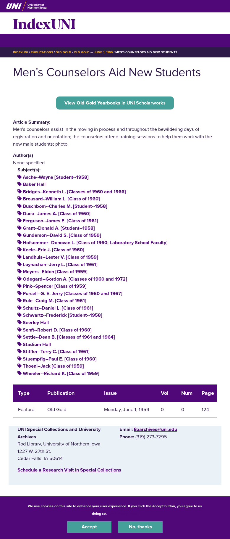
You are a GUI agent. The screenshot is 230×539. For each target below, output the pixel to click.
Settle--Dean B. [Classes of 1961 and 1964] (69, 337)
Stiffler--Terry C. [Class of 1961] (56, 352)
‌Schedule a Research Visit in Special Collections (69, 470)
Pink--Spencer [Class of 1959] (55, 286)
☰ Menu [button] (23, 40)
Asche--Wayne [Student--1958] (56, 177)
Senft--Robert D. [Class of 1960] (57, 330)
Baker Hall (34, 184)
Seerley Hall (36, 323)
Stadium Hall (37, 344)
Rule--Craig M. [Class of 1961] (54, 301)
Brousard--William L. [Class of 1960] (61, 199)
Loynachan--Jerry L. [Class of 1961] (60, 265)
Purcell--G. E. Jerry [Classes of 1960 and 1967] (72, 294)
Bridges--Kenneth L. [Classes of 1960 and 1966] (74, 192)
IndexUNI (44, 23)
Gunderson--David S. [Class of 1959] (62, 235)
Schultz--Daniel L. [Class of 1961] (58, 308)
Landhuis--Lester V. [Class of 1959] (60, 257)
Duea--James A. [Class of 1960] (56, 214)
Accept (89, 527)
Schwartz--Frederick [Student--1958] (62, 315)
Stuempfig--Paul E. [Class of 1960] (60, 359)
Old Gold (63, 52)
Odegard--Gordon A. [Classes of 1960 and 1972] (75, 279)
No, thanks (140, 527)
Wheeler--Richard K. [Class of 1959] (61, 374)
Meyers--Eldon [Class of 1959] (55, 272)
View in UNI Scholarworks (115, 103)
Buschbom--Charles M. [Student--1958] (65, 206)
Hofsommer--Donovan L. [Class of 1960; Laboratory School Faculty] (95, 243)
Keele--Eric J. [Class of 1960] (53, 250)
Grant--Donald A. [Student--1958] (59, 228)
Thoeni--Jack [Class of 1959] (53, 366)
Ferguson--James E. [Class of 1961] (60, 221)
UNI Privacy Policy (123, 513)
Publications (42, 52)
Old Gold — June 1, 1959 (93, 52)
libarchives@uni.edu (155, 429)
